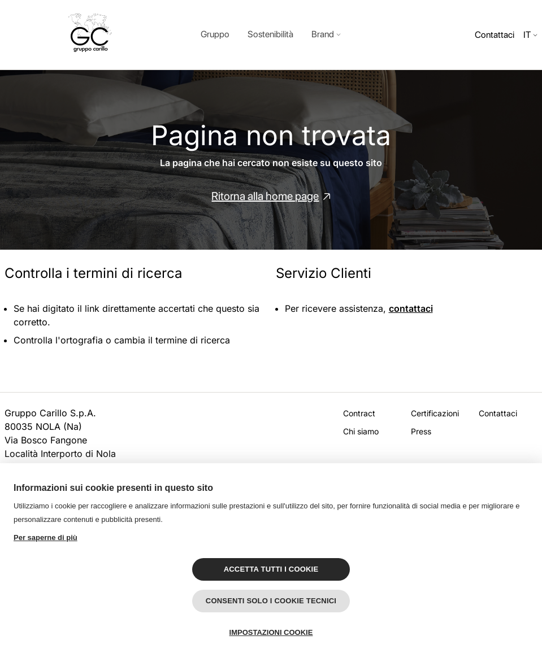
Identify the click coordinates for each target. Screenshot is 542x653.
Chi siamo (361, 431)
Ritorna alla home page (265, 196)
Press (421, 431)
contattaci (411, 308)
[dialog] (271, 35)
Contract (359, 413)
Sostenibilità (270, 34)
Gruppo (215, 34)
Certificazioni (435, 413)
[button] (326, 35)
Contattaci (494, 34)
